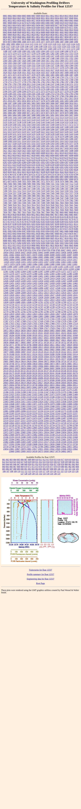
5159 (10, 125)
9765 (48, 250)
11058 (51, 262)
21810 (17, 402)
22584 (58, 420)
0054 (19, 20)
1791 (10, 84)
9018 (66, 238)
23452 (52, 439)
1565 (76, 65)
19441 (17, 359)
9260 (66, 241)
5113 (62, 117)
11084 (34, 264)
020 (73, 459)
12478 (52, 286)
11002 (40, 259)
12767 (29, 309)
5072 (33, 113)
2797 (57, 96)
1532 (33, 65)
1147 (31, 46)
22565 (46, 420)
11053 (29, 262)
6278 (62, 160)
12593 (63, 290)
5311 (19, 141)
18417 (40, 338)
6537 (62, 170)
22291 (34, 416)
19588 (69, 359)
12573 (46, 290)
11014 (69, 259)
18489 (75, 338)
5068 (19, 113)
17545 (17, 326)
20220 (34, 373)
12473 (29, 286)
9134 (48, 241)
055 (47, 464)
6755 (52, 174)
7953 (33, 212)
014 (51, 459)
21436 (23, 394)
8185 (52, 222)
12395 (17, 276)
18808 (34, 345)
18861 (11, 347)
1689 (5, 77)
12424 (75, 278)
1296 (62, 53)
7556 (10, 200)
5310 (14, 141)
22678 (34, 423)
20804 (40, 385)
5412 (38, 148)
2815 (14, 98)
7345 (52, 193)
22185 (69, 411)
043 (3, 464)
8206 (48, 224)
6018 (62, 153)
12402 (46, 276)
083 (73, 467)
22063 (63, 409)
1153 (59, 46)
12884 (34, 316)
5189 (71, 127)
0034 (57, 18)
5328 (14, 143)
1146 (27, 46)
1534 (38, 65)
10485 (40, 255)
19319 (6, 357)
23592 (11, 444)
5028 (76, 106)
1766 (62, 80)
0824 (33, 35)
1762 (43, 80)
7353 (66, 193)
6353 (71, 165)
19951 (6, 366)
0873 (76, 37)
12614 (52, 293)
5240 (57, 134)
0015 (66, 16)
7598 (43, 203)
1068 (24, 42)
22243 (58, 413)
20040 (69, 366)
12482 (75, 286)
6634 (29, 172)
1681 (43, 75)
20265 (69, 373)
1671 (5, 75)
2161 (38, 87)
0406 (47, 23)
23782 (34, 447)
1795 (19, 84)
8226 (38, 226)
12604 (69, 290)
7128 (5, 186)
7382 (10, 196)
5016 (24, 106)
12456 (40, 283)
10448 (46, 252)
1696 (33, 77)
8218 (29, 226)
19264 (46, 354)
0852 (38, 37)
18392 (29, 338)
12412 (17, 278)
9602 (38, 245)
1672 (10, 75)
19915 (75, 364)
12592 (58, 290)
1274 (14, 53)
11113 (20, 269)
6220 (71, 158)
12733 (69, 304)
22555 (34, 420)
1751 (66, 77)
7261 (29, 193)
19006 (75, 347)
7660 (29, 207)
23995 (23, 451)
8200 (24, 224)
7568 (43, 200)
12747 (40, 307)
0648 (14, 32)
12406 (58, 276)
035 (51, 462)
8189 (62, 222)
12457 (46, 283)
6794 (76, 174)
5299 (38, 139)
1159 (8, 49)
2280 (76, 91)
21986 (23, 409)
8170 (71, 219)
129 (29, 474)
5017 (29, 106)
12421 (63, 278)
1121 (59, 44)
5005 (48, 103)
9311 (5, 245)
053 (40, 464)
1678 (33, 75)
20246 (58, 373)
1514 (47, 63)
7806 (48, 210)
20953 (29, 387)
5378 (76, 143)
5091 (48, 115)
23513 (40, 442)
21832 (52, 402)
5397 (66, 146)
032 (40, 462)
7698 (10, 210)
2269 (24, 91)
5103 (19, 117)
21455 (34, 394)
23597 (23, 444)
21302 (29, 392)
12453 (23, 283)
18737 (52, 342)
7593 (19, 203)
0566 (47, 27)
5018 (33, 106)
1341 (24, 58)
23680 (57, 444)
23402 (17, 439)
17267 (6, 321)
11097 (15, 267)
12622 (23, 295)
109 (15, 471)
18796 (29, 345)
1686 (66, 75)
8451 (33, 233)
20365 (75, 376)
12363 (17, 271)
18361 (69, 335)
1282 (52, 53)
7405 (43, 196)
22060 (58, 409)
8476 (71, 233)
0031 (43, 18)
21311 (34, 392)
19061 (40, 349)
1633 (33, 72)
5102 (15, 117)
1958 (24, 84)
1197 (10, 51)
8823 (19, 238)
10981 (17, 257)
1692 (14, 77)
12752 (69, 307)
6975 (10, 181)
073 (36, 467)
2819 (33, 98)
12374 (6, 274)
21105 (11, 390)
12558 (34, 290)
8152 (33, 219)
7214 (29, 191)
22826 (46, 428)
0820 (14, 35)
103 (70, 469)
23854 (6, 449)
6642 (62, 172)
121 (58, 471)
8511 (66, 236)
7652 (19, 207)
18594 (40, 340)
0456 (38, 25)
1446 (29, 61)
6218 (61, 158)
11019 (12, 262)
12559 (40, 290)
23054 (69, 432)
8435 (10, 233)
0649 (19, 32)
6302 (43, 162)
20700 (17, 385)
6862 (10, 177)
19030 (23, 349)
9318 (24, 245)
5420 (76, 148)
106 (4, 471)
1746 (43, 77)
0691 (57, 32)
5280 (66, 136)
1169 (54, 49)
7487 (24, 198)
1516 (57, 63)
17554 (29, 326)
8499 (52, 236)
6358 (19, 167)
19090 (17, 352)
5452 (14, 153)
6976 (14, 181)
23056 (75, 432)
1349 (57, 58)
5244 (76, 134)
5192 (10, 129)
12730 (63, 304)
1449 (38, 61)
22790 (23, 428)
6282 (5, 162)
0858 (66, 37)
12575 (52, 290)
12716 (11, 304)
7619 (47, 205)
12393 (11, 276)
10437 (23, 252)
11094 (3, 267)
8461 (43, 233)
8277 (10, 229)
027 (22, 462)
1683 (52, 75)
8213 (5, 226)
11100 (32, 267)
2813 (5, 98)
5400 (5, 148)
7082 (76, 181)
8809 (10, 238)
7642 (76, 205)
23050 (63, 432)
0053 (14, 20)
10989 (63, 257)
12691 (23, 302)
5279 (62, 136)
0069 (14, 23)
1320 (24, 56)
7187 (66, 188)
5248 (19, 136)
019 (69, 459)
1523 (14, 65)
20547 (11, 380)
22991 (29, 432)
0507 (5, 27)
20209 (29, 373)
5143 (43, 122)
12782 (23, 312)
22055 (52, 409)
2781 (62, 94)
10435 (11, 252)
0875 (10, 39)
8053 (38, 214)
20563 (29, 380)
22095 (17, 411)
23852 (75, 447)
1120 (54, 44)
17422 (17, 323)
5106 (34, 117)
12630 (69, 295)
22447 (23, 418)
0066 (76, 20)
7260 (24, 193)
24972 (69, 451)
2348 (48, 94)
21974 (6, 409)
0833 (66, 35)
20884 (69, 385)
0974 (5, 42)
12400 (34, 276)
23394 (11, 439)
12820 (17, 314)
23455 (58, 439)
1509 (24, 63)
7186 (62, 188)
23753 (23, 447)
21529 (40, 397)
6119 (33, 158)
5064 (76, 110)
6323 (14, 165)
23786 (40, 447)
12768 (34, 309)
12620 (11, 295)
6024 (14, 155)
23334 (46, 437)
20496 (40, 378)
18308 (29, 335)
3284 (71, 101)
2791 (33, 96)
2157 (24, 87)
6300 (33, 162)
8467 (52, 233)
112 (25, 471)
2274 (48, 91)
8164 (52, 219)
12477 (46, 286)
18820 (46, 345)
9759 (25, 250)
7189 (76, 188)
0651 (29, 32)
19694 (52, 361)
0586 (14, 30)
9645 (71, 245)
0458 (48, 25)
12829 (69, 314)
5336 (48, 143)
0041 (76, 18)
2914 (76, 98)
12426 (6, 281)
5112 (57, 117)
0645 (5, 32)
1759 (29, 80)
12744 (29, 307)
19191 (17, 354)
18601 (46, 340)
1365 (10, 61)
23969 (11, 451)
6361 (33, 167)
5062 (66, 110)
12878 (75, 314)
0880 (29, 39)
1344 (33, 58)
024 (11, 462)
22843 (63, 428)
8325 (38, 229)
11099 (26, 267)
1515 (52, 63)
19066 (58, 349)
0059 (43, 20)
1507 (19, 63)
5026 (66, 106)
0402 (33, 23)
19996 (40, 366)
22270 (11, 416)
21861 (23, 404)
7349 (57, 193)
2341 (14, 94)
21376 (57, 392)
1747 (48, 77)
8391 (33, 231)
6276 (52, 160)
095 (40, 469)
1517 (62, 63)
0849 (29, 37)
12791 (69, 312)
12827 (58, 314)
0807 (5, 35)
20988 (52, 387)
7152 (43, 186)
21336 (40, 392)
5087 (29, 115)
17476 (63, 323)
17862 (29, 328)
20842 (58, 385)
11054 (34, 262)
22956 (58, 430)
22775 (11, 428)
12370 (58, 271)
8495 (38, 236)
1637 (48, 72)
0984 (14, 42)
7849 (76, 210)
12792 (75, 312)
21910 (29, 406)
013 (47, 459)
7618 (43, 205)
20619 (23, 383)
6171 (43, 158)
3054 (24, 101)
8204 (38, 224)
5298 (33, 139)
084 (77, 467)
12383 (52, 274)
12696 (29, 302)
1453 (57, 61)
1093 (13, 44)
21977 (11, 409)
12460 (63, 283)
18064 (46, 331)
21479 (58, 394)
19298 (63, 354)
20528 (63, 378)
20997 (63, 387)
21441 (29, 394)
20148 (63, 371)
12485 (17, 288)
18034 (29, 331)
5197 (33, 129)
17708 (69, 326)
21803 (6, 402)
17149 (29, 319)
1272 (5, 53)
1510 (29, 63)
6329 (24, 165)
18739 (58, 342)
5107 (38, 117)
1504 (14, 63)
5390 (43, 146)
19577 (63, 359)
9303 (62, 243)
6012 (57, 153)
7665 (43, 207)
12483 (6, 288)
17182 (52, 319)
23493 (23, 442)
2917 (14, 101)
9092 (14, 241)
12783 (29, 312)
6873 (19, 177)
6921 (38, 179)
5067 (14, 113)
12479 (58, 286)
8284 (24, 229)
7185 (57, 188)
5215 (19, 132)
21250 (57, 390)
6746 (10, 174)
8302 (33, 229)
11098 (20, 267)
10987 (52, 257)
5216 (24, 132)
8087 (76, 214)
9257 (62, 241)
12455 (34, 283)
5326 (5, 143)
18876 (29, 347)
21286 (6, 392)
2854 (52, 98)
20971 (46, 387)
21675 (23, 399)
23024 (34, 432)
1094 (17, 44)
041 (73, 462)
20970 (40, 387)
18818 (40, 345)
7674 (66, 207)
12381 (40, 274)
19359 (40, 357)
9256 (57, 241)
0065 (71, 20)
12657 (75, 300)
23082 (34, 435)
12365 (29, 271)
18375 (11, 338)
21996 (29, 409)
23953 (69, 449)
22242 (52, 413)
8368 (48, 229)
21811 (23, 402)
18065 (52, 331)
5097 (71, 115)
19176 (6, 354)
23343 (58, 437)
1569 (19, 68)
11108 (77, 267)
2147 (52, 84)
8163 (48, 219)
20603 (6, 383)
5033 (24, 108)
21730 (46, 399)
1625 (10, 72)
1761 (38, 80)
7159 (76, 186)
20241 (52, 373)
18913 (40, 347)
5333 (38, 143)
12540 (58, 288)
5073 (38, 113)
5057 (48, 110)
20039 (63, 366)
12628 (58, 295)
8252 (66, 226)
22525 (11, 420)
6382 (52, 167)
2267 (14, 91)
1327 (52, 56)
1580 (71, 68)
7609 (10, 205)
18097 (6, 333)
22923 (34, 430)
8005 (62, 212)
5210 (71, 129)
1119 (50, 44)
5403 (19, 148)
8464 (48, 233)
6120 (38, 158)
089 (18, 469)
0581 (76, 27)
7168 (33, 188)
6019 (66, 153)
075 (44, 467)
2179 (43, 89)
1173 (73, 49)
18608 (52, 340)
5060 (57, 110)
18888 (34, 347)
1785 (57, 82)
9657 (19, 248)
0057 (33, 20)
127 (22, 474)
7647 (5, 207)
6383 (57, 167)
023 (7, 462)
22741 (29, 425)
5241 (62, 134)
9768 (58, 250)
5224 (57, 132)
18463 (63, 338)
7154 (52, 186)
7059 (29, 181)
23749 (17, 447)
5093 (57, 115)
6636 (33, 172)
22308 (46, 416)
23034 (46, 432)
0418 (62, 23)
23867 (17, 449)
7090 (33, 184)
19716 (63, 361)
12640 (52, 297)
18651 (75, 340)
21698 (34, 399)
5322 (62, 141)
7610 (14, 205)
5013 (10, 106)
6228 (29, 160)
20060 (29, 368)
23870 (23, 449)
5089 (38, 115)
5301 (48, 139)
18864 (23, 347)
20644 (63, 383)
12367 (40, 271)
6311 (10, 165)
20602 (75, 380)
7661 (33, 207)
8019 (5, 214)
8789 (76, 236)
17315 (29, 321)
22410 (75, 416)
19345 (23, 357)
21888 (69, 404)
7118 (76, 184)
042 (77, 462)
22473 (29, 418)
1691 (10, 77)
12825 (46, 314)
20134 (29, 371)
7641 (71, 205)
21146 (40, 390)
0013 (57, 16)
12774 (58, 309)
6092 (43, 155)
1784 (52, 82)
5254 (43, 136)
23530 (58, 442)
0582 (5, 30)
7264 (43, 193)
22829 (52, 428)
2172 (14, 89)
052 (36, 464)
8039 (19, 214)
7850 (5, 212)
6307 (66, 162)
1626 (14, 72)
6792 (66, 174)
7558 (19, 200)
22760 (69, 425)
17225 (63, 319)
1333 (62, 56)
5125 (38, 120)
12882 (23, 316)
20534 (75, 378)
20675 (6, 385)
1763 (48, 80)
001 (3, 459)
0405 (43, 23)
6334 (29, 165)
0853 (43, 37)
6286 (24, 162)
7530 (43, 198)
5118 (5, 120)
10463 (11, 255)
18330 (52, 335)
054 (44, 464)
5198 (38, 129)
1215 (52, 51)
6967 (66, 179)
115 (36, 471)
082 (70, 467)
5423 (14, 151)
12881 (17, 316)
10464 (17, 255)
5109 (48, 117)
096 (44, 469)
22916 (29, 430)
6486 (48, 170)
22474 (34, 418)
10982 (23, 257)
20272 (6, 376)
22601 (63, 420)
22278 (23, 416)
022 (3, 462)
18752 (63, 342)
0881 (33, 39)
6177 (47, 158)
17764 (11, 328)
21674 (17, 399)
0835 (76, 35)
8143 (5, 219)
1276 (24, 53)
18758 (69, 342)
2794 (43, 96)
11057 (46, 262)
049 (25, 464)
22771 (6, 428)
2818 (29, 98)
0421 (76, 23)
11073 (6, 264)
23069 (11, 435)
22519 (6, 420)
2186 (62, 89)
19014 (6, 349)
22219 (34, 413)
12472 (23, 286)
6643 (66, 172)
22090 (11, 411)
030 (33, 462)
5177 (19, 127)
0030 (38, 18)
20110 (5, 371)
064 (3, 467)
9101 (38, 241)
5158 (5, 125)
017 (62, 459)
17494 (69, 323)
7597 (38, 203)
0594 (38, 30)
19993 (34, 366)
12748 (46, 307)
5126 (43, 120)
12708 (58, 302)
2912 (66, 98)
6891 (76, 177)
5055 (38, 110)
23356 (63, 437)
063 (77, 464)
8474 (66, 233)
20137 (46, 371)
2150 (66, 84)
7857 (10, 212)
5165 (38, 125)
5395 (57, 146)
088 (14, 469)
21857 (17, 404)
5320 (52, 141)
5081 (76, 113)
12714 (6, 304)
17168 (40, 319)
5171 (66, 125)
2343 (24, 94)
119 (51, 471)
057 (55, 464)
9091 (10, 241)
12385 (63, 274)
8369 (52, 229)
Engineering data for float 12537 (40, 579)
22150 (40, 411)
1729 (38, 77)
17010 (69, 316)
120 (54, 471)
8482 (14, 236)
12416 (34, 278)
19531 (52, 359)
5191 (5, 129)
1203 (38, 51)
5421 (5, 151)
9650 (5, 248)
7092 (38, 184)
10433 (74, 250)
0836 (5, 37)
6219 (66, 158)
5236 (38, 134)
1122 (64, 44)
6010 (48, 153)
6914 (5, 179)
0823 (29, 35)
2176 (33, 89)
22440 (11, 418)
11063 (63, 262)
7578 (66, 200)
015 (55, 459)
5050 (19, 110)
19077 (6, 352)
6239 (38, 160)
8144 (10, 219)
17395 (6, 323)
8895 (29, 238)
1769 (76, 80)
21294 (17, 392)
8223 (33, 226)
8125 (38, 217)
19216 (34, 354)
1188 (5, 51)
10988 (58, 257)
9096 (29, 241)
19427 (11, 359)
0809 (10, 35)
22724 (75, 423)
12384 (58, 274)
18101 (17, 333)
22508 (69, 418)
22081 (6, 411)
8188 (57, 222)
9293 (33, 243)
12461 (69, 283)
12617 (69, 293)
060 (66, 464)
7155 (57, 186)
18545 (11, 340)
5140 (29, 122)
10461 (6, 255)
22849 (69, 428)
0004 (19, 16)
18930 (52, 347)
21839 (69, 402)
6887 (62, 177)
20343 (52, 376)
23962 (75, 449)
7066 (33, 181)
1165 (36, 49)
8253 (71, 226)
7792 (43, 210)
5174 (5, 127)
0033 (52, 18)
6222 (76, 158)
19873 (52, 364)
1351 (66, 58)
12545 (6, 290)
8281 (19, 229)
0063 (62, 20)
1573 (38, 68)
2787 (14, 96)
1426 (24, 61)
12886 (46, 316)
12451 (11, 283)
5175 (10, 127)
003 (11, 459)
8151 (29, 219)
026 (18, 462)
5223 (52, 132)
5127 (47, 120)
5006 (52, 103)
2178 (38, 89)
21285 (74, 390)
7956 (38, 212)
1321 (29, 56)
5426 (29, 151)
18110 (23, 333)
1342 (29, 58)
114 (33, 471)
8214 (10, 226)
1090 (76, 42)
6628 (76, 170)
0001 (5, 16)
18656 (6, 342)
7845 (71, 210)
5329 (19, 143)
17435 (34, 323)
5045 (71, 108)
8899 (43, 238)
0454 (29, 25)
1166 (40, 49)
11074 (12, 264)
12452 (17, 283)
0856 (57, 37)
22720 (63, 423)
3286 (5, 103)
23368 (75, 437)
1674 (19, 75)
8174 (10, 222)
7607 (5, 205)
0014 (62, 16)
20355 (63, 376)
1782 (43, 82)
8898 (38, 238)
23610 (40, 444)
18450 (52, 338)
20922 (11, 387)
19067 (63, 349)
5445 (57, 151)
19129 (52, 352)
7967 (43, 212)
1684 (57, 75)
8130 (57, 217)
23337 (52, 437)
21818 (34, 402)
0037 (66, 18)
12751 (63, 307)
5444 (52, 151)
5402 (14, 148)
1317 (14, 56)
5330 (24, 143)
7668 (52, 207)
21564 (58, 397)
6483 (33, 170)
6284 (14, 162)
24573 (40, 451)
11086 (46, 264)
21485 (63, 394)
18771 (11, 345)
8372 (57, 229)
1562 (62, 65)
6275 (48, 160)
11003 (46, 259)
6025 (19, 155)
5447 (66, 151)
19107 (29, 352)
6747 (14, 174)
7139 (14, 186)
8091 (10, 217)
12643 (69, 297)
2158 (29, 87)
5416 (57, 148)
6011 (52, 153)
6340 (57, 165)
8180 (33, 222)
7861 (14, 212)
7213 (24, 191)
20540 (6, 380)
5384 (19, 146)
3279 (48, 101)
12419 (52, 278)
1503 (10, 63)
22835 (58, 428)
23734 (6, 447)
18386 (17, 338)
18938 (58, 347)
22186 (75, 411)
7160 (5, 188)
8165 (57, 219)
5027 (71, 106)
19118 (40, 352)
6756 (57, 174)
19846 (46, 364)
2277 (62, 91)
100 (59, 469)
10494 (58, 255)
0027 (24, 18)
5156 (71, 122)
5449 (76, 151)
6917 (19, 179)
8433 (5, 233)
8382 (10, 231)
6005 (38, 153)
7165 (19, 188)
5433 (38, 151)
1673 (14, 75)
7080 (66, 181)
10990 (69, 257)
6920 (33, 179)
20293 (23, 376)
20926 (17, 387)
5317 (38, 141)
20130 (17, 371)
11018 (6, 262)
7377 (71, 193)
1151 (50, 46)
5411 (33, 148)
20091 (52, 368)
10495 (63, 255)
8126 (43, 217)
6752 (38, 174)
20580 (52, 380)
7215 (33, 191)
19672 (46, 361)
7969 (48, 212)
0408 (57, 23)
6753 (43, 174)
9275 (14, 243)
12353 (65, 269)
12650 (34, 300)
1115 (31, 44)
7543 (52, 198)
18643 (69, 340)
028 (25, 462)
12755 (6, 309)
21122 (23, 390)
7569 (48, 200)
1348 (52, 58)
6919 (29, 179)
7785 (38, 210)
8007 (66, 212)
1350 (62, 58)
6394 (76, 167)
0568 (57, 27)
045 (11, 464)
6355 (5, 167)
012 (44, 459)
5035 (33, 108)
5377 (71, 143)
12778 (75, 309)
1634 (38, 72)
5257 (52, 136)
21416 (6, 394)
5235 (33, 134)
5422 (10, 151)
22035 (40, 409)
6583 (71, 170)
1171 (64, 49)
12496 (40, 288)
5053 (33, 110)
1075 (33, 42)
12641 (58, 297)
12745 (34, 307)
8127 (47, 217)
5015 (19, 106)
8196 (5, 224)
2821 (43, 98)
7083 (5, 184)
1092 (8, 44)
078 (55, 467)
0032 (48, 18)
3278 (43, 101)
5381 (10, 146)
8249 (62, 226)
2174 (24, 89)
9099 (33, 241)
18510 (6, 340)
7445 (5, 198)
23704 (63, 444)
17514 (75, 323)
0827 (38, 35)
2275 (52, 91)
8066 (48, 214)
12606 (6, 293)
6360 (29, 167)
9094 (19, 241)
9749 (66, 248)
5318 (43, 141)
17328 (40, 321)
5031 (14, 108)
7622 (57, 205)
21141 (28, 390)
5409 (24, 148)
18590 (34, 340)
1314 (76, 53)
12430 (23, 281)
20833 (52, 385)
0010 (43, 16)
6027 (29, 155)
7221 (52, 191)
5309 (10, 141)
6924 (52, 179)
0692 (62, 32)
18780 (17, 345)
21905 (23, 406)
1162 (22, 49)
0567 (52, 27)
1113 (22, 44)
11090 (57, 264)
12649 (29, 300)
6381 (48, 167)
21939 (46, 406)
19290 (57, 354)
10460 (75, 252)
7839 (66, 210)
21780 (69, 399)
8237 (48, 226)
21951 (58, 406)
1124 (73, 44)
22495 (52, 418)
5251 (33, 136)
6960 (57, 179)
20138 (52, 371)
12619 (6, 295)
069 (22, 467)
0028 (29, 18)
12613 (46, 293)
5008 (62, 103)
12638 (40, 297)
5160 (14, 125)
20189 (23, 373)
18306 (23, 335)
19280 (52, 354)
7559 (24, 200)
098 (51, 469)
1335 (71, 56)
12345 (59, 269)
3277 (38, 101)
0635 (52, 30)
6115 (24, 158)
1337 (5, 58)
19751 (17, 364)
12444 (46, 281)
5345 (57, 143)
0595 (43, 30)
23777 (29, 447)
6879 (33, 177)
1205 (47, 51)
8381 (5, 231)
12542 (69, 288)
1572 (33, 68)
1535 (43, 65)
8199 (19, 224)
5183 (48, 127)
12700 (34, 302)
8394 (48, 231)
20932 (23, 387)
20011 (57, 366)
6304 (52, 162)
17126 (17, 319)
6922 (43, 179)
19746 (11, 364)
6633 (24, 172)
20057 (17, 368)
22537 (17, 420)
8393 (43, 231)
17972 (69, 328)
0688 (43, 32)
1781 (38, 82)
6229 (33, 160)
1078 (48, 42)
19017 (11, 349)
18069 (58, 331)
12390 (6, 276)
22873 (11, 430)
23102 (46, 435)
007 (25, 459)
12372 (69, 271)
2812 (76, 96)
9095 (24, 241)
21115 (17, 390)
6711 (76, 172)
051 (33, 464)
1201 (28, 51)
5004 (43, 103)
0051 (5, 20)
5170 (62, 125)
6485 (43, 170)
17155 (34, 319)
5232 (19, 134)
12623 (29, 295)
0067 (5, 23)
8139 (71, 217)
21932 (40, 406)
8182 (38, 222)
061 (70, 464)
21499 (11, 397)
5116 (76, 117)
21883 (63, 404)
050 (29, 464)
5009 (66, 103)
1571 (29, 68)
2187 (66, 89)
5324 (71, 141)
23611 (46, 444)
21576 (63, 397)
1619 (62, 70)
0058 (38, 20)
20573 (40, 380)
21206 (46, 390)
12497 (46, 288)
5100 (5, 117)
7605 (71, 203)
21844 (75, 402)
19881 (69, 364)
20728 (34, 385)
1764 (52, 80)
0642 (66, 30)
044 (7, 464)
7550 (71, 198)
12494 (34, 288)
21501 (17, 397)
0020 (10, 18)
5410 (29, 148)
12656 (69, 300)
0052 (10, 20)
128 (25, 474)
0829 (48, 35)
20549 (17, 380)
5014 (14, 106)
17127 (23, 319)
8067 (52, 214)
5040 (57, 108)
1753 (76, 77)
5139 (24, 122)
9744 (62, 248)
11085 (40, 264)
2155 (14, 87)
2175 (29, 89)
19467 (34, 359)
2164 (52, 87)
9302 (57, 243)
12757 (11, 309)
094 (36, 469)
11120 (37, 269)
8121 (29, 217)
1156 (73, 46)
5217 (29, 132)
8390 (29, 231)
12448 (69, 281)
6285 (19, 162)
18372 (6, 338)
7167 (29, 188)
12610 (29, 293)
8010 (76, 212)
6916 (14, 179)
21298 (23, 392)
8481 (10, 236)
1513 (43, 63)
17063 (75, 316)
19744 (6, 364)
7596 (33, 203)
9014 (57, 238)
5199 (43, 129)
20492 (34, 378)
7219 (43, 191)
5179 (29, 127)
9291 (29, 243)
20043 (75, 366)
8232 (43, 226)
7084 (10, 184)
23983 (17, 451)
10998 (35, 259)
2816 (19, 98)
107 (7, 471)
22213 (23, 413)
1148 (36, 46)
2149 (62, 84)
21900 (11, 406)
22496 (58, 418)
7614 (33, 205)
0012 (52, 16)
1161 (17, 49)
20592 (63, 380)
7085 (14, 184)
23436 (40, 439)
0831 (57, 35)
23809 (58, 447)
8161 (38, 219)
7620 (52, 205)
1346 (43, 58)
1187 (78, 49)
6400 (14, 170)
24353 (29, 451)
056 (51, 464)
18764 (6, 345)
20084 (46, 368)
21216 (51, 390)
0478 (62, 25)
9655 (14, 248)
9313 (14, 245)
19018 (17, 349)
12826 (52, 314)
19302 (69, 354)
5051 (24, 110)
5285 (14, 139)
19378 (52, 357)
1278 (33, 53)
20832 (46, 385)
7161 (10, 188)
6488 (52, 170)
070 (25, 467)
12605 (75, 290)
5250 (29, 136)
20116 (11, 371)
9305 (71, 243)
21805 (11, 402)
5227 (71, 132)
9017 (62, 238)
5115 (71, 117)
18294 (11, 335)
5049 (14, 110)
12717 (17, 304)
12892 (63, 316)
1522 (10, 65)
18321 (40, 335)
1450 (43, 61)
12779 (6, 312)
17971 (63, 328)
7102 (57, 184)
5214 (14, 132)
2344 (29, 94)
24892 (63, 451)
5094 (62, 115)
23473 (69, 439)
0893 (62, 39)
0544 (29, 27)
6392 (66, 167)
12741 (17, 307)
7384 (14, 196)
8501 (57, 236)
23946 (63, 449)
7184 (52, 188)
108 (11, 471)
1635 (43, 72)
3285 (76, 101)
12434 (40, 281)
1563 (66, 65)
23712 (69, 444)
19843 (40, 364)
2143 (33, 84)
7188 (71, 188)
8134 (62, 217)
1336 (76, 56)
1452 (52, 61)
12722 (23, 304)
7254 (10, 193)
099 (55, 469)
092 (29, 469)
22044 (46, 409)
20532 (69, 378)
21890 (75, 404)
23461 (63, 439)
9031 (76, 238)
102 (66, 469)
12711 (69, 302)
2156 (19, 87)
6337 (43, 165)
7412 (52, 196)
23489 (17, 442)
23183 (75, 435)
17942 (58, 328)
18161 (40, 333)
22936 (46, 430)
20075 (34, 368)
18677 (17, 342)
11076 (17, 264)
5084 (14, 115)
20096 (58, 368)
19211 (29, 354)
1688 (76, 75)
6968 (71, 179)
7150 (33, 186)
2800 (71, 96)
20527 (58, 378)
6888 (66, 177)
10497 (69, 255)
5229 (5, 134)
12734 (75, 304)
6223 (5, 160)
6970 (76, 179)
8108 (14, 217)
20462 (23, 378)
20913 (6, 387)
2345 (33, 94)
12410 (6, 278)
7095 (43, 184)
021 (77, 459)
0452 (19, 25)
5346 (62, 143)
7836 (62, 210)
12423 (69, 278)
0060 (48, 20)
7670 (57, 207)
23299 (34, 437)
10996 (23, 259)
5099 (76, 115)
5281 (71, 136)
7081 (71, 181)
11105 (60, 267)
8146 (19, 219)
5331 (29, 143)
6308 (71, 162)
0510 (19, 27)
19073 (75, 349)
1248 (61, 51)
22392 (63, 416)
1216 (57, 51)
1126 (3, 46)
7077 (52, 181)
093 (33, 469)
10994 (12, 259)
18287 (6, 335)
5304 (62, 139)
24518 (34, 451)
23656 (52, 444)
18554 (17, 340)
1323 (38, 56)
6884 (52, 177)
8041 (24, 214)
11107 (71, 267)
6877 (29, 177)
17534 (11, 326)
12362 (11, 271)
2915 (5, 101)
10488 (46, 255)
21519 (29, 397)
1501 (76, 61)
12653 (52, 300)
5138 (19, 122)
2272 (38, 91)
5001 (29, 103)
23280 (23, 437)
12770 (46, 309)
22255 (69, 413)
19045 (29, 349)
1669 (71, 72)
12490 (29, 288)
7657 (24, 207)
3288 (14, 103)
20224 (40, 373)
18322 (46, 335)
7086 (19, 184)
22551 (23, 420)
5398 (71, 146)
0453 (24, 25)
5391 (48, 146)
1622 (71, 70)
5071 (29, 113)
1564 (71, 65)
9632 (52, 245)
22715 (58, 423)
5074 (43, 113)
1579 (66, 68)
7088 (24, 184)
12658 (6, 302)
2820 (38, 98)
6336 (38, 165)
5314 (24, 141)
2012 (29, 84)
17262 (69, 319)
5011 (76, 103)
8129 (52, 217)
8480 (5, 236)
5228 (76, 132)
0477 (57, 25)
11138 (54, 269)
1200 (24, 51)
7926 (29, 212)
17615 (52, 326)
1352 (71, 58)
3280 (52, 101)
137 (59, 474)
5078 (62, 113)
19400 (63, 357)
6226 (19, 160)
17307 (17, 321)
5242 (66, 134)
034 (47, 462)
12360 (77, 269)
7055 (24, 181)
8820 (14, 238)
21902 (17, 406)
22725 (6, 425)
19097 (23, 352)
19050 (34, 349)
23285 (29, 437)
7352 (62, 193)
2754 (57, 94)
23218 (17, 437)
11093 (74, 264)
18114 (29, 333)
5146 (57, 122)
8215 (14, 226)
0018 (76, 16)
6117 (29, 158)
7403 (38, 196)
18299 (17, 335)
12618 (75, 293)
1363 (76, 58)
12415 (29, 278)
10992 (6, 259)
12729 (58, 304)
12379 (29, 274)
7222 (57, 191)
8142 (76, 217)
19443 (23, 359)
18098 (11, 333)
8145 (14, 219)
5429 (33, 151)
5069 (24, 113)
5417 (62, 148)
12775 (63, 309)
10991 (75, 257)
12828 (63, 314)
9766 (53, 250)
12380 (34, 274)
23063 (6, 435)
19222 (40, 354)
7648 (10, 207)
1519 (71, 63)
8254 (76, 226)
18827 (63, 345)
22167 (52, 411)
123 (65, 471)
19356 (34, 357)
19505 (40, 359)
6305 (57, 162)
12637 (34, 297)
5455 (24, 153)
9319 (29, 245)
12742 (23, 307)
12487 (23, 288)
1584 (14, 70)
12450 (6, 283)
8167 (66, 219)
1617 (52, 70)
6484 (38, 170)
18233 (63, 333)
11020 (17, 262)
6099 (76, 155)
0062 (57, 20)
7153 (48, 186)
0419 (66, 23)
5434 (43, 151)
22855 (75, 428)
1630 (19, 72)
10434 (6, 252)
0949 (71, 39)
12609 (23, 293)
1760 (33, 80)
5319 (47, 141)
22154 (46, 411)
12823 (34, 314)
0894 (66, 39)
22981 (17, 432)
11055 (40, 262)
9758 (20, 250)
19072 (69, 349)
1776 (14, 82)
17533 (6, 326)
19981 (29, 366)
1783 (48, 82)
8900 (48, 238)
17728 (6, 328)
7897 (19, 212)
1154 (64, 46)
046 (14, 464)
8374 (62, 229)
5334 (43, 143)
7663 (38, 207)
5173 (76, 125)
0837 (10, 37)
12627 (52, 295)
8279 (14, 229)
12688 (17, 302)
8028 (14, 214)
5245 (5, 136)
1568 (14, 68)
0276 (29, 23)
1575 (48, 68)
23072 (23, 435)
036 (55, 462)
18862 (17, 347)
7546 (57, 198)
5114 (66, 117)
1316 (10, 56)
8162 (43, 219)
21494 (6, 397)
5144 (48, 122)
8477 (76, 233)
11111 (9, 269)
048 (22, 464)
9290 (24, 243)
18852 (6, 347)
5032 (19, 108)
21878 (46, 404)
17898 (40, 328)
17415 (11, 323)
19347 (29, 357)
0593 (33, 30)
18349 (63, 335)
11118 (31, 269)
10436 (17, 252)
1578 (62, 68)
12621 (17, 295)
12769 (40, 309)
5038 (48, 108)
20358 (69, 376)
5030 (10, 108)
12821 (23, 314)
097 (47, 469)
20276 (11, 376)
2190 (5, 91)
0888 (52, 39)
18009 (75, 328)
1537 (52, 65)
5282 (76, 136)
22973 (11, 432)
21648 (69, 397)
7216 (38, 191)
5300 (43, 139)
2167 (66, 87)
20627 (40, 383)
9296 (43, 243)
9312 (10, 245)
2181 (52, 89)
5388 (33, 146)
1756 (14, 80)
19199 (23, 354)
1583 (10, 70)
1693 (19, 77)
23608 (34, 444)
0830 (52, 35)
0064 (66, 20)
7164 (14, 188)
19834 (34, 364)
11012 (63, 259)
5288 (24, 139)
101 (62, 469)
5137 (14, 122)
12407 (63, 276)
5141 (33, 122)
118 (47, 471)
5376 (66, 143)
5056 (43, 110)
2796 (52, 96)
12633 (11, 297)
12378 (23, 274)
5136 (10, 122)
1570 (24, 68)
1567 (10, 68)
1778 (24, 82)
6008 (43, 153)
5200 (48, 129)
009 (33, 459)
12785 (40, 312)
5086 (24, 115)
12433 (34, 281)
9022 (71, 238)
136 (55, 474)
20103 (63, 368)
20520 (46, 378)
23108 (52, 435)
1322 (33, 56)
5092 (52, 115)
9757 (15, 250)
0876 (14, 39)
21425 (11, 394)
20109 (75, 368)
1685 (62, 75)
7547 (62, 198)
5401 (10, 148)
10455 (58, 252)
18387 (23, 338)
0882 (38, 39)
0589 (19, 30)
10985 (40, 257)
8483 (19, 236)
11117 (25, 269)
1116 (36, 44)
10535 (6, 257)
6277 (57, 160)
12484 (11, 288)
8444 (19, 233)
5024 (57, 106)
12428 (11, 281)
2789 (24, 96)
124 (69, 471)
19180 (11, 354)
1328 (57, 56)
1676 (24, 75)
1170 (59, 49)
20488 (29, 378)
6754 (48, 174)
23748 (11, 447)
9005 (52, 238)
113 (29, 471)
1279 (38, 53)
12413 (23, 278)
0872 (71, 37)
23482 (6, 442)
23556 (69, 442)
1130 (22, 46)
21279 (69, 390)
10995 (17, 259)
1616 (48, 70)
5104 (24, 117)
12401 (40, 276)
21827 (46, 402)
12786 (46, 312)
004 (14, 459)
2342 (19, 94)
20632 (52, 383)
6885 (57, 177)
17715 (75, 326)
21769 (63, 399)
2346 (38, 94)
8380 (76, 229)
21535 (46, 397)
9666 (38, 248)
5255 (48, 136)
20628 (46, 383)
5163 (29, 125)
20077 (40, 368)
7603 (62, 203)
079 (59, 467)
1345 (38, 58)
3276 (33, 101)
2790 (29, 96)
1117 (41, 44)
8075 (57, 214)
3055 (29, 101)
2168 (71, 87)
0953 (76, 39)
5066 (10, 113)
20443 (17, 378)
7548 (66, 198)
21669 (11, 399)
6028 (33, 155)
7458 (14, 198)
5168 (52, 125)
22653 (17, 423)
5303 (57, 139)
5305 (66, 139)
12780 (11, 312)
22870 (6, 430)
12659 (11, 302)
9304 (66, 243)
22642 (11, 423)
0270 (24, 23)
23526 (52, 442)
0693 (66, 32)
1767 (66, 80)
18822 (58, 345)
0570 (66, 27)
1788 (71, 82)
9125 (43, 241)
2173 (19, 89)
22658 (23, 423)
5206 (52, 129)
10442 (34, 252)
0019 (5, 18)
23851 (69, 447)
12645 (6, 300)
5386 (29, 146)
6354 (76, 165)
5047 (5, 110)
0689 (48, 32)
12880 (11, 316)
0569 (62, 27)
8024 (10, 214)
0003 (14, 16)
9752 (76, 248)
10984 (34, 257)
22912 (23, 430)
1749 (57, 77)
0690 (52, 32)
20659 (69, 383)
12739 (11, 307)
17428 (23, 323)
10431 (69, 250)
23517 (46, 442)
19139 (57, 352)
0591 (24, 30)
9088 (5, 241)
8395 (52, 231)
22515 (75, 418)
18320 (34, 335)
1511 (33, 63)
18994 (69, 347)
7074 (48, 181)
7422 (62, 196)
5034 (29, 108)
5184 (52, 127)
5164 (33, 125)
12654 (58, 300)
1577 (57, 68)
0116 (19, 23)
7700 (19, 210)
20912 (75, 385)
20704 (23, 385)
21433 (17, 394)
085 (3, 469)
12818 (6, 314)
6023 (10, 155)
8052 (33, 214)
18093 (75, 331)
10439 (29, 252)
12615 (57, 293)
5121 (19, 120)
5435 (48, 151)
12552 (29, 290)
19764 (23, 364)
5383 (14, 146)
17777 (17, 328)
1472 (66, 61)
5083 (10, 115)
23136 (63, 435)
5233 (24, 134)
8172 (76, 219)
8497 (43, 236)
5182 (43, 127)
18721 (40, 342)
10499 (75, 255)
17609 (46, 326)
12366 (34, 271)
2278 (66, 91)
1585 (19, 70)
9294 (38, 243)
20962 (34, 387)
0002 (10, 16)
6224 (10, 160)
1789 (76, 82)
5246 (10, 136)
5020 (43, 106)
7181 (38, 188)
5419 (71, 148)
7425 (66, 196)
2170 (5, 89)
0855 (52, 37)
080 (62, 467)
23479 (75, 439)
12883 (29, 316)
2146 (48, 84)
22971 (75, 430)
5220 (38, 132)
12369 (52, 271)
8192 (66, 222)
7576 (62, 200)
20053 (11, 368)
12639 (46, 297)
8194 (76, 222)
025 (14, 462)
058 (59, 464)
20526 (52, 378)
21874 (40, 404)
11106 (66, 267)
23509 (34, 442)
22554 (29, 420)
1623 (76, 70)
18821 (52, 345)
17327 (34, 321)
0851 (33, 37)
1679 (38, 75)
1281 (48, 53)
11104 (54, 267)
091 (25, 469)
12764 (23, 309)
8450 (29, 233)
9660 (29, 248)
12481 (69, 286)
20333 (40, 376)
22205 (11, 413)
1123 (68, 44)
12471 (17, 286)
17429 (29, 323)
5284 (10, 139)
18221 (57, 333)
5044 (66, 108)
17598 (40, 326)
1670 (76, 72)
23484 (11, 442)
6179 (52, 158)
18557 (23, 340)
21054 (75, 387)
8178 (24, 222)
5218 (33, 132)
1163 (27, 49)
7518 (38, 198)
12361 (6, 271)
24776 (58, 451)
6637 (38, 172)
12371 (63, 271)
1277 (29, 53)
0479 (66, 25)
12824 (40, 314)
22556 (40, 420)
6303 (48, 162)
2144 (38, 84)
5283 (5, 139)
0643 (71, 30)
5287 (19, 139)
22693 (40, 423)
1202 (33, 51)
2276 (57, 91)
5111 (53, 117)
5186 (57, 127)
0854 (48, 37)
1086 (57, 42)
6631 (14, 172)
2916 (10, 101)
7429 (76, 196)
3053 (19, 101)
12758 (17, 309)
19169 (75, 352)
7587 (10, 203)
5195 (24, 129)
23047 (52, 432)
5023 (52, 106)
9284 (19, 243)
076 (47, 467)
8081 (62, 214)
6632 (19, 172)
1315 (5, 56)
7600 (52, 203)
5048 (10, 110)
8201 (29, 224)
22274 (17, 416)
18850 (75, 345)
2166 (62, 87)
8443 (14, 233)
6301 (38, 162)
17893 (34, 328)
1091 (3, 44)
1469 (62, 61)
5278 (57, 136)
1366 (14, 61)
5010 (71, 103)
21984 (17, 409)
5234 (29, 134)
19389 (58, 357)
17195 (58, 319)
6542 (66, 170)
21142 (34, 390)
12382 (46, 274)
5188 (66, 127)
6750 (29, 174)
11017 (74, 259)
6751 (33, 174)
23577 (6, 444)
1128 (13, 46)
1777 (19, 82)
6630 (10, 172)
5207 (57, 129)
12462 (75, 283)
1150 (45, 46)
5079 (66, 113)
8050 (29, 214)
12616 (63, 293)
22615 (69, 420)
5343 (52, 143)
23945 (58, 449)
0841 (24, 37)
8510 (62, 236)
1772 (10, 82)
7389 (19, 196)
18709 (34, 342)
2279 (71, 91)
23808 (52, 447)
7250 (66, 191)
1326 (48, 56)
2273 (43, 91)
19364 (46, 357)
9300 (48, 243)
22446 (17, 418)
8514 (71, 236)
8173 (5, 222)
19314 (75, 354)
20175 (11, 373)
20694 (11, 385)
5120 (14, 120)
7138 (10, 186)
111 (22, 471)
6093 (48, 155)
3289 (19, 103)
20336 (46, 376)
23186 (6, 437)
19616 (23, 361)
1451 (48, 61)
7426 (71, 196)
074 (40, 467)
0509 (14, 27)
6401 (19, 170)
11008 (57, 259)
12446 (58, 281)
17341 (52, 321)
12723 (29, 304)
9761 (29, 250)
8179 (29, 222)
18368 (75, 335)
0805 (76, 32)
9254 (52, 241)
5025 (62, 106)
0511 (24, 27)
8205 (43, 224)
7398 (29, 196)
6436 (29, 170)
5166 (43, 125)
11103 (49, 267)
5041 (62, 108)
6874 (24, 177)
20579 (46, 380)
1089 (71, 42)
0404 (38, 23)
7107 (66, 184)
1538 (57, 65)
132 (40, 474)
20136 (40, 371)
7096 (48, 184)
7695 (5, 210)
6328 (19, 165)
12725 (40, 304)
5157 (76, 122)
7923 (24, 212)
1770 (5, 82)
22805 (34, 428)
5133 (71, 120)
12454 (29, 283)
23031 (40, 432)
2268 (19, 91)
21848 (11, 404)
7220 (47, 191)
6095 (57, 155)
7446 (10, 198)
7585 (76, 200)
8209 (62, 224)
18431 (46, 338)
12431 (29, 281)
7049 (19, 181)
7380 (5, 196)
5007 (57, 103)
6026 (24, 155)
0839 (14, 37)
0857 (62, 37)
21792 (75, 399)
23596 (17, 444)
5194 (19, 129)
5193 (14, 129)
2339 (5, 94)
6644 (71, 172)
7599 (48, 203)
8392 (38, 231)
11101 (37, 267)
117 (43, 471)
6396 (5, 170)
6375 (43, 167)
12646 (11, 300)
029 (29, 462)
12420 (57, 278)
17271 (11, 321)
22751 (46, 425)
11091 (63, 264)
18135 (34, 333)
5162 (24, 125)
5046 (76, 108)
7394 (24, 196)
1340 (19, 58)
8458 (38, 233)
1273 (10, 53)
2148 (57, 84)
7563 (29, 200)
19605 (11, 361)
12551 (23, 290)
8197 (10, 224)
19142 (63, 352)
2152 (76, 84)
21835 (57, 402)
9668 (43, 248)
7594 (24, 203)
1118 (45, 44)
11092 (69, 264)
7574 (57, 200)
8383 (14, 231)
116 (40, 471)
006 (22, 459)
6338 (47, 165)
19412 (6, 359)
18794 (23, 345)
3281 (57, 101)
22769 (75, 425)
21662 (75, 397)
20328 (29, 376)
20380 (11, 378)
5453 (19, 153)
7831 (57, 210)
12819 (11, 314)
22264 (6, 416)
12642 (63, 297)
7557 (14, 200)
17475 (58, 323)
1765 (57, 80)
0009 (38, 16)
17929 (52, 328)
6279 (66, 160)
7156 (62, 186)
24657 (52, 451)
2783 (71, 94)
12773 (52, 309)
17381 (69, 321)
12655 (63, 300)
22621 (75, 420)
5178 (24, 127)
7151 (38, 186)
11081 (23, 264)
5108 (43, 117)
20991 (58, 387)
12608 (17, 293)
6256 (43, 160)
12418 (46, 278)
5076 (52, 113)
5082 (5, 115)
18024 (17, 331)
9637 (62, 245)
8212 (76, 224)
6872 (14, 177)
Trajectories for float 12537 (40, 570)
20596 (69, 380)
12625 (40, 295)
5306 (71, 139)
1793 (14, 84)
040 (70, 462)
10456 (63, 252)
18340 (58, 335)
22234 (46, 413)
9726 (52, 248)
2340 (10, 94)
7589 (14, 203)
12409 (75, 276)
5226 (66, 132)
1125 (77, 44)
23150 (69, 435)
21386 (69, 392)
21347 (46, 392)
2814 (10, 98)
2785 (5, 96)
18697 (29, 342)
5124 (33, 120)
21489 (75, 394)
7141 (24, 186)
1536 (48, 65)
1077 (43, 42)
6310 (5, 165)
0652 (33, 32)
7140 (19, 186)
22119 (29, 411)
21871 (34, 404)
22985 (23, 432)
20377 (6, 378)
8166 (62, 219)
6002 (33, 153)
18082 (69, 331)
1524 (19, 65)
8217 (24, 226)
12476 (40, 286)
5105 (29, 117)
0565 (43, 27)
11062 (57, 262)
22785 (17, 428)
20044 (6, 368)
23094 (40, 435)
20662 (75, 383)
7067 (38, 181)
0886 (43, 39)
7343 (48, 193)
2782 (66, 94)
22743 (34, 425)
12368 (46, 271)
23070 (17, 435)
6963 (62, 179)
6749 (24, 174)
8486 (29, 236)
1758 (24, 80)
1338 (10, 58)
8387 (24, 231)
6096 (62, 155)
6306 (62, 162)
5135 (5, 122)
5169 (57, 125)
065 (7, 467)
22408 (69, 416)
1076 (38, 42)
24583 (46, 451)
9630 (43, 245)
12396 (23, 276)
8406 (66, 231)
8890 (24, 238)
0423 (10, 25)
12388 (75, 274)
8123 (33, 217)
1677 (29, 75)
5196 (29, 129)
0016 (71, 16)
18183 (52, 333)
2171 (10, 89)
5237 (43, 134)
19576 (58, 359)
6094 (52, 155)
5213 (10, 132)
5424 (19, 151)
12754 (75, 307)
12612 (40, 293)
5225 (62, 132)
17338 (46, 321)
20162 (75, 371)
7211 (14, 191)
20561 (23, 380)
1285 (57, 53)
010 (36, 459)
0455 (33, 25)
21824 (40, 402)
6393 (71, 167)
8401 (62, 231)
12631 (75, 295)
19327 (11, 357)
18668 (11, 342)
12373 (75, 271)
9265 (76, 241)
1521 (5, 65)
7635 (66, 205)
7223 (62, 191)
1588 (33, 70)
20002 (52, 366)
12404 (52, 276)
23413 (23, 439)
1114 (27, 44)
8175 (14, 222)
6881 (38, 177)
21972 (75, 406)
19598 (75, 359)
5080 (71, 113)
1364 (5, 61)
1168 (50, 49)
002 (7, 459)
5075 (48, 113)
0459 (52, 25)
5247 (14, 136)
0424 (14, 25)
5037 (43, 108)
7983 (52, 212)
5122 (24, 120)
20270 (75, 373)
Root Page (40, 583)
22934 (40, 430)
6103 (15, 158)
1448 (33, 61)
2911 (62, 98)
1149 (40, 46)
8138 (66, 217)
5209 (66, 129)
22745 (40, 425)
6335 (33, 165)
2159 (33, 87)
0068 (10, 23)
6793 (71, 174)
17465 (46, 323)
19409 (75, 357)
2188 (71, 89)
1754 (5, 80)
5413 (43, 148)
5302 (52, 139)
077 (51, 467)
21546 (52, 397)
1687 (71, 75)
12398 (29, 276)
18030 (23, 331)
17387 (75, 321)
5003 (38, 103)
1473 (71, 61)
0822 (24, 35)
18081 (63, 331)
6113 (19, 158)
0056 (29, 20)
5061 (62, 110)
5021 (48, 106)
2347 (43, 94)
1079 (52, 42)
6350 (62, 165)
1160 (13, 49)
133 (44, 474)
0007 (33, 16)
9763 (39, 250)
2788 (19, 96)
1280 (43, 53)
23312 (40, 437)
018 (66, 459)
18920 (46, 347)
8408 (71, 231)
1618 (57, 70)
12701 (40, 302)
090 (22, 469)
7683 (76, 207)
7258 (19, 193)
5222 (48, 132)
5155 (66, 122)
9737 (57, 248)
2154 (10, 87)
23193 (11, 437)
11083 (29, 264)
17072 (6, 319)
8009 (71, 212)
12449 (75, 281)
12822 (29, 314)
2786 (10, 96)
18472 (69, 338)
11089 (51, 264)
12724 (34, 304)
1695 (29, 77)
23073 (29, 435)
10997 (29, 259)
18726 (46, 342)
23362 (69, 437)
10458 (69, 252)
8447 (24, 233)
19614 (17, 361)
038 (62, 462)
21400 (75, 392)
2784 (76, 94)
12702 (46, 302)
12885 (40, 316)
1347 (48, 58)
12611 (34, 293)
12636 (29, 297)
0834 (71, 35)
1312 (66, 53)
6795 (5, 177)
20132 (23, 371)
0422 (5, 25)
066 (11, 467)
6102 (10, 158)
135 (51, 474)
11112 (14, 269)
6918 (24, 179)
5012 (5, 106)
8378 (71, 229)
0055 (24, 20)
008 (29, 459)
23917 (34, 449)
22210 (17, 413)
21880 (58, 404)
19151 (69, 352)
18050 (34, 331)
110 (18, 471)
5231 (14, 134)
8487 (33, 236)
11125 (48, 269)
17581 (34, 326)
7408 (48, 196)
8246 (57, 226)
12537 (52, 288)
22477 (40, 418)
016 (58, 459)
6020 (71, 153)
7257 (14, 193)
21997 (34, 409)
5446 (62, 151)
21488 (69, 394)
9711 (48, 248)
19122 (46, 352)
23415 (29, 439)
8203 (33, 224)
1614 (38, 70)
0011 (48, 16)
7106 (62, 184)
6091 (38, 155)
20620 (29, 383)
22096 (23, 411)
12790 (63, 312)
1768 (71, 80)
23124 (58, 435)
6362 (38, 167)
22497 (63, 418)
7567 (38, 200)
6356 (10, 167)
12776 (69, 309)
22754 (52, 425)
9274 (10, 243)
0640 (57, 30)
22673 (29, 423)
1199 (19, 51)
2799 (66, 96)
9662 (33, 248)
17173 (46, 319)
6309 (76, 162)
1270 (71, 51)
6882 (43, 177)
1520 (76, 63)
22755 (58, 425)
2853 (48, 98)
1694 (24, 77)
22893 (17, 430)
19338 (17, 357)
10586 (11, 257)
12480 (63, 286)
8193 (71, 222)
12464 (6, 286)
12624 (34, 295)
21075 (6, 390)
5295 (29, 139)
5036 (38, 108)
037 (59, 462)
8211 (71, 224)
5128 (52, 120)
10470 (23, 255)
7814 (52, 210)
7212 (19, 191)
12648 (23, 300)
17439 (40, 323)
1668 (66, 72)
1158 (3, 49)
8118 (24, 217)
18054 (40, 331)
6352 (66, 165)
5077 (57, 113)
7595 (29, 203)
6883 (48, 177)
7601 (57, 203)
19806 (29, 364)
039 (66, 462)
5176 (14, 127)
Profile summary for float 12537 (40, 574)
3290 (24, 103)
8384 (19, 231)
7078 (57, 181)
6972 (5, 181)
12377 (17, 274)
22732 (17, 425)
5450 (5, 153)
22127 (34, 411)
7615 (38, 205)
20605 (11, 383)
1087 (62, 42)
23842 (63, 447)
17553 (23, 326)
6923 (48, 179)
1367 (19, 61)
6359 (24, 167)
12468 (11, 286)
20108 (69, 368)
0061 (52, 20)
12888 (52, 316)
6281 (76, 160)
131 (36, 474)
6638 (43, 172)
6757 (62, 174)
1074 (29, 42)
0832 (62, 35)
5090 (43, 115)
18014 (11, 331)
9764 (44, 250)
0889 (57, 39)
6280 (71, 160)
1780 (33, 82)
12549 (11, 290)
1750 (62, 77)
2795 (48, 96)
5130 (57, 120)
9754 (6, 250)
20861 (63, 385)
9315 (19, 245)
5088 (33, 115)
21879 (52, 404)
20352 (58, 376)
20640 (58, 383)
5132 (66, 120)
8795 (5, 238)
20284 (17, 376)
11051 (23, 262)
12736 (6, 307)
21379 (63, 392)
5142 (38, 122)
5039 (52, 108)
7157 (66, 186)
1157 (78, 46)
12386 (69, 274)
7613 (29, 205)
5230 (10, 134)
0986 (19, 42)
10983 (29, 257)
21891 (6, 406)
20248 (63, 373)
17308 (23, 321)
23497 (29, 442)
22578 (52, 420)
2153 (5, 87)
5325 (76, 141)
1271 (76, 51)
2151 (71, 84)
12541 (63, 288)
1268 (66, 51)
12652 (46, 300)
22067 (69, 409)
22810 (40, 428)
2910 (57, 98)
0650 (24, 32)
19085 (11, 352)
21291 (11, 392)
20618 (17, 383)
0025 (19, 18)
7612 (24, 205)
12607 (11, 293)
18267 (75, 333)
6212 (57, 158)
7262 (33, 193)
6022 (5, 155)
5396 (62, 146)
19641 (34, 361)
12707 (52, 302)
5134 (76, 120)
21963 (69, 406)
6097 (66, 155)
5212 (5, 132)
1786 (62, 82)
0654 (38, 32)
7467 (19, 198)
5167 (48, 125)
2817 (24, 98)
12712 (75, 302)
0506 (76, 25)
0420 (71, 23)
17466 (52, 323)
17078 (11, 319)
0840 (19, 37)
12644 (75, 297)
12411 (11, 278)
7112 (71, 184)
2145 (43, 84)
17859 (23, 328)
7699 (14, 210)
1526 (29, 65)
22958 (63, 430)
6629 (5, 172)
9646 (76, 245)
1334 (66, 56)
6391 (62, 167)
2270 (29, 91)
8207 (52, 224)
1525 (24, 65)
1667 (62, 72)
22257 (75, 413)
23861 (11, 449)
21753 (58, 399)
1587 (29, 70)
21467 (46, 394)
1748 (52, 77)
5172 (71, 125)
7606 (76, 203)
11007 (52, 259)
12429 (17, 281)
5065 (5, 113)
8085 (71, 214)
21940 (52, 406)
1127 (8, 46)
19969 (11, 366)
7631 (62, 205)
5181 (38, 127)
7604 (66, 203)
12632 (6, 297)
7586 (5, 203)
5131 (62, 120)
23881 (29, 449)
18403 (34, 338)
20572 (34, 380)
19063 (46, 349)
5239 (52, 134)
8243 (52, 226)
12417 (40, 278)
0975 (10, 42)
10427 (63, 250)
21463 (40, 394)
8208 (57, 224)
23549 (63, 442)
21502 (23, 397)
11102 (43, 267)
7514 (33, 198)
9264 (71, 241)
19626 (29, 361)
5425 (24, 151)
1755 (10, 80)
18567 (29, 340)
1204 (43, 51)
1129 (17, 46)
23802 (46, 447)
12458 (52, 283)
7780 (33, 210)
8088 (5, 217)
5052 (29, 110)
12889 (58, 316)
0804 (71, 32)
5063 (71, 110)
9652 (10, 248)
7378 (76, 193)
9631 (47, 245)
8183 (43, 222)
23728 (75, 444)
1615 (43, 70)
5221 (43, 132)
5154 (62, 122)
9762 (34, 250)
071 (29, 467)
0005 (24, 16)
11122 (42, 269)
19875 (58, 364)
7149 (29, 186)
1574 (43, 68)
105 (77, 469)
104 (73, 469)
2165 (57, 87)
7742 (29, 210)
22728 (11, 425)
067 (14, 467)
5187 (62, 127)
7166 (24, 188)
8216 (19, 226)
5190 (76, 127)
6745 (5, 174)
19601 (6, 361)
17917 (46, 328)
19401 (69, 357)
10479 (34, 255)
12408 (69, 276)
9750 (71, 248)
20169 (6, 373)
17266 (75, 319)
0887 (48, 39)
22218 (29, 413)
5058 (52, 110)
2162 (43, 87)
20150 (69, 371)
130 (33, 474)
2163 (48, 87)
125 (73, 471)
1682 (48, 75)
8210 (66, 224)
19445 (29, 359)
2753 (52, 94)
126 (76, 471)
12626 (46, 295)
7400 (33, 196)
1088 (66, 42)
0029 (33, 18)
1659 (57, 72)
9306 (76, 243)
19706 (58, 361)
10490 (52, 255)
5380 (5, 146)
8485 (24, 236)
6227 (24, 160)
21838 (63, 402)
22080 (75, 409)
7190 (5, 191)
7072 (43, 181)
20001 (46, 366)
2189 (76, 89)
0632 (48, 30)
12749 (52, 307)
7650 (14, 207)
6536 (57, 170)
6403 (24, 170)
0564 (38, 27)
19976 (23, 366)
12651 (40, 300)
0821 (19, 35)
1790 (5, 84)
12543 (75, 288)
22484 (46, 418)
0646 (10, 32)
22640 (6, 423)
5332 (33, 143)
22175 (63, 411)
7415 (57, 196)
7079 (62, 181)
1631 (24, 72)
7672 (62, 207)
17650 (58, 326)
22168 (57, 411)
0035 (62, 18)
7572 (52, 200)
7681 (71, 207)
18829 (69, 345)
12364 (23, 271)
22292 (40, 416)
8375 (66, 229)
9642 (66, 245)
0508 (10, 27)
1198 (14, 51)
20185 (17, 373)
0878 (24, 39)
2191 (10, 91)
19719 (69, 361)
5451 (10, 153)
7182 (43, 188)
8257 (5, 229)
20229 (46, 373)
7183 (48, 188)
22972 (6, 432)
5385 (24, 146)
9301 (52, 243)
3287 (10, 103)
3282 (62, 101)
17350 (58, 321)
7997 (57, 212)
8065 (43, 214)
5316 (33, 141)
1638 (52, 72)
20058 (23, 368)
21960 (63, 406)
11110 (3, 269)
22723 (69, 423)
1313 (71, 53)
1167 (45, 49)
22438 (6, 418)
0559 (33, 27)
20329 (34, 376)
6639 (48, 172)
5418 (66, 148)
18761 (75, 342)
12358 (71, 269)
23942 (52, 449)
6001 (29, 153)
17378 (63, 321)
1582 (5, 70)
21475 (52, 394)
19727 (75, 361)
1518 (66, 63)
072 (33, 467)
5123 (29, 120)
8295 (29, 229)
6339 (52, 165)
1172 (68, 49)
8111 (19, 217)
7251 (71, 191)
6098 (71, 155)
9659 (24, 248)
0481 (71, 25)
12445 (52, 281)
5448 (71, 151)
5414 (47, 148)
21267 (63, 390)
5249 (24, 136)
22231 (40, 413)
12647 (17, 300)
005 (18, 459)
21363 (52, 392)
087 (11, 469)
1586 (24, 70)
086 (7, 469)
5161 (19, 125)
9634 (57, 245)
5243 (71, 134)
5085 (19, 115)
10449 (52, 252)
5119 (10, 120)
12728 (52, 304)
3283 (66, 101)
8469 (57, 233)
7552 (76, 198)
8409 (76, 231)
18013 (6, 331)
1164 (31, 49)
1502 (5, 63)
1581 (76, 68)
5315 (29, 141)
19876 (63, 364)
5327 (10, 143)
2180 (48, 89)
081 (66, 467)
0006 (29, 16)
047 (18, 464)
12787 (52, 312)
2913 (71, 98)
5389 (38, 146)
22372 (58, 416)
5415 (52, 148)
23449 (46, 439)
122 (62, 471)
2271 (33, 91)
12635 (23, 297)
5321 (57, 141)
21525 (34, 397)
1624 (5, 72)
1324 (43, 56)
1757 (19, 80)
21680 (29, 399)
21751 (52, 399)
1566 (5, 68)
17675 (63, 326)
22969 (69, 430)
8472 (62, 233)
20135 (34, 371)
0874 (5, 39)
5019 (38, 106)
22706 (52, 423)
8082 (66, 214)
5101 (10, 117)
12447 (63, 281)
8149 (24, 219)
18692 (23, 342)
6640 (52, 172)
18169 (46, 333)
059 (62, 464)
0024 (14, 18)
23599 (29, 444)
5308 (5, 141)
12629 (63, 295)
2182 (57, 89)
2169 (76, 87)
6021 (76, 153)
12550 (17, 290)
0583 (10, 30)
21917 (34, 406)
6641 (57, 172)
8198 (14, 224)
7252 (76, 191)
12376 (11, 274)
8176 (19, 222)
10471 (29, 255)
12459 (58, 283)
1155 (68, 46)
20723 (29, 385)
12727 (46, 304)
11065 (69, 262)
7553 (5, 200)
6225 (14, 160)
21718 (40, 399)
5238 (48, 134)
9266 (5, 243)
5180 (33, 127)
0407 (52, 23)
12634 (17, 297)
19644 (40, 361)
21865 (29, 404)
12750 (58, 307)
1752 (71, 77)
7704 (24, 210)
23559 (75, 442)
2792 (38, 96)
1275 (19, 53)
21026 (69, 387)
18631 (63, 340)
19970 (17, 366)
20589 (58, 380)
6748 (19, 174)
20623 (34, 383)
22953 (52, 430)
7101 (52, 184)
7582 (71, 200)
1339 (14, 58)
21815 (29, 402)
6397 (10, 170)
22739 (23, 425)
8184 (48, 222)
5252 (38, 136)
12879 (6, 316)
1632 (29, 72)
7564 (33, 200)
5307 (76, 139)
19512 (46, 359)
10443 (40, 252)
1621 (66, 70)
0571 (71, 27)
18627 (58, 340)
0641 (62, 30)
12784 (34, 312)
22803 (29, 428)
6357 (14, 167)
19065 (52, 349)
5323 (66, 141)
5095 (66, 115)
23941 (46, 449)
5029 (5, 108)
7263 (38, 193)
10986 (46, 257)
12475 (34, 286)
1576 (52, 68)
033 (44, 462)
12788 (58, 312)
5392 (52, 146)
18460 (58, 338)
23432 (34, 439)
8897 (33, 238)
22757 (63, 425)
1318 (19, 56)
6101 (5, 158)
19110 (34, 352)
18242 (69, 333)
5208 (62, 129)
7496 (29, 198)
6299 (29, 162)
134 (47, 474)
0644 (76, 30)
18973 (63, 347)
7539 (48, 198)
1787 (66, 82)
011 (40, 459)
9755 (11, 250)
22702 (46, 423)
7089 (29, 184)
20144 (57, 371)
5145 (52, 122)
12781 (17, 312)
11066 (74, 262)
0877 (19, 39)
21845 (6, 404)
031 (36, 462)
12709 (63, 302)
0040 (71, 18)
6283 (10, 162)
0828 (43, 35)
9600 (33, 245)
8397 (57, 231)
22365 (52, 416)
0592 (29, 30)
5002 (33, 103)
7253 (5, 193)
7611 (19, 205)
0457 (43, 25)
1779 (29, 82)
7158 (71, 186)
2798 (62, 96)
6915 (10, 179)
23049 (58, 432)
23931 (40, 449)
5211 (76, 129)
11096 (9, 267)
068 (18, 467)
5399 (76, 146)
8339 (43, 229)
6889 (71, 177)
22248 (63, 413)
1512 (38, 63)
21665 (6, 399)
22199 (6, 413)
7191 (10, 191)
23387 (6, 439)
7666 (48, 207)
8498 (48, 236)
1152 (54, 46)
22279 (29, 416)
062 (73, 464)
